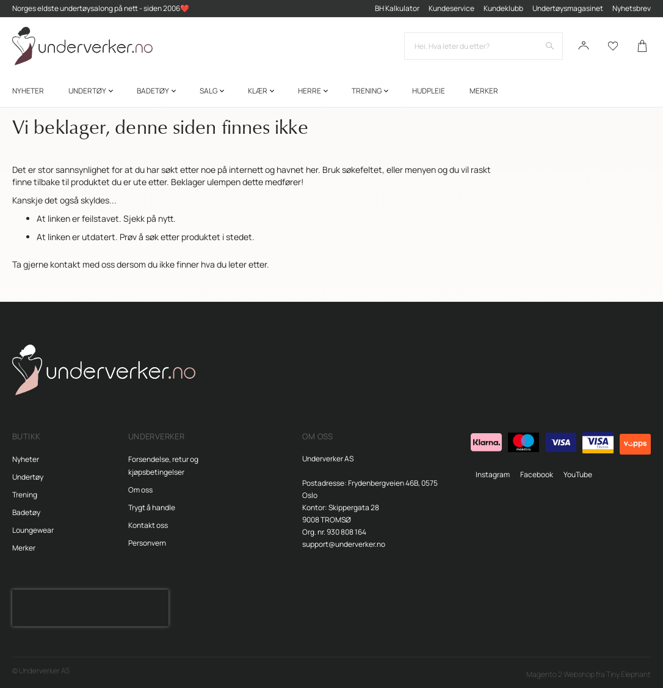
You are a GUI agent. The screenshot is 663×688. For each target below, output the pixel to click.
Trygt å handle (151, 507)
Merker (23, 548)
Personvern (147, 543)
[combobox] (483, 46)
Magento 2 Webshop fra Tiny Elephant (588, 674)
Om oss (140, 490)
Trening (24, 494)
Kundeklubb (503, 8)
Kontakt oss (148, 525)
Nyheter (25, 459)
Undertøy (27, 477)
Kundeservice (451, 8)
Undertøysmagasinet (567, 8)
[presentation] (90, 608)
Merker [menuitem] (483, 91)
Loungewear (33, 530)
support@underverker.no (343, 544)
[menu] (331, 91)
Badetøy (26, 512)
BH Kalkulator (397, 8)
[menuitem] (28, 91)
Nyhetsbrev (631, 8)
